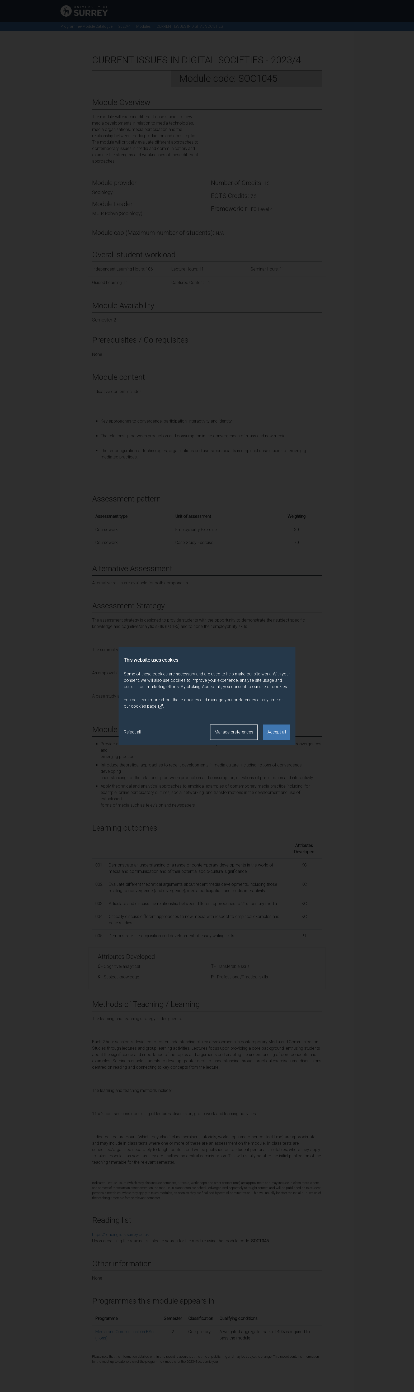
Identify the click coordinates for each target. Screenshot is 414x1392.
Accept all (276, 732)
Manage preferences (234, 732)
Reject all (132, 732)
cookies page (147, 706)
